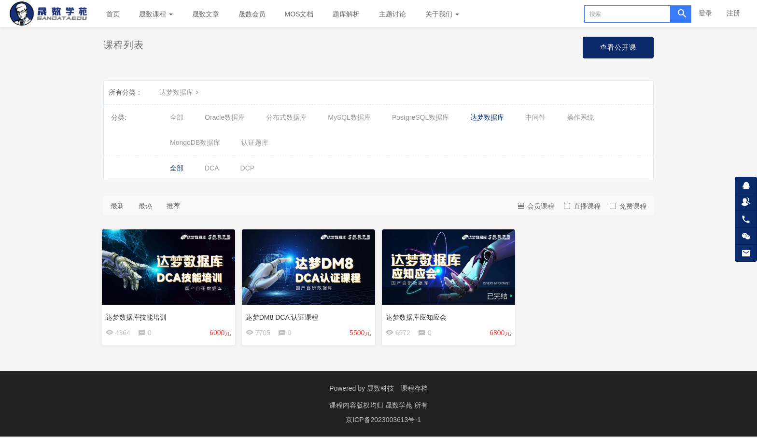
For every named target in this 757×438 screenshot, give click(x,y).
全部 (176, 117)
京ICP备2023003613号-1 (383, 421)
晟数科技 (380, 390)
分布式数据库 (286, 117)
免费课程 (628, 206)
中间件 (535, 117)
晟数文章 (205, 14)
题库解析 (346, 14)
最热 (145, 206)
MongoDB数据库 (195, 142)
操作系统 (580, 117)
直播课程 (582, 206)
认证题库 (254, 142)
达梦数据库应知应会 (417, 315)
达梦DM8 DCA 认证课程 (283, 315)
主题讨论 (392, 14)
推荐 (173, 206)
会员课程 (535, 205)
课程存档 (414, 390)
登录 (705, 13)
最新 (117, 206)
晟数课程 (156, 14)
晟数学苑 (399, 406)
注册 (733, 13)
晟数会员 (252, 14)
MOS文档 (299, 14)
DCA (212, 168)
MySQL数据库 (349, 117)
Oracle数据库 (225, 117)
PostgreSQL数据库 (420, 117)
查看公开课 (618, 47)
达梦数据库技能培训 (137, 315)
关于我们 (442, 14)
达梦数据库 (180, 92)
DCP (247, 168)
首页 (113, 14)
